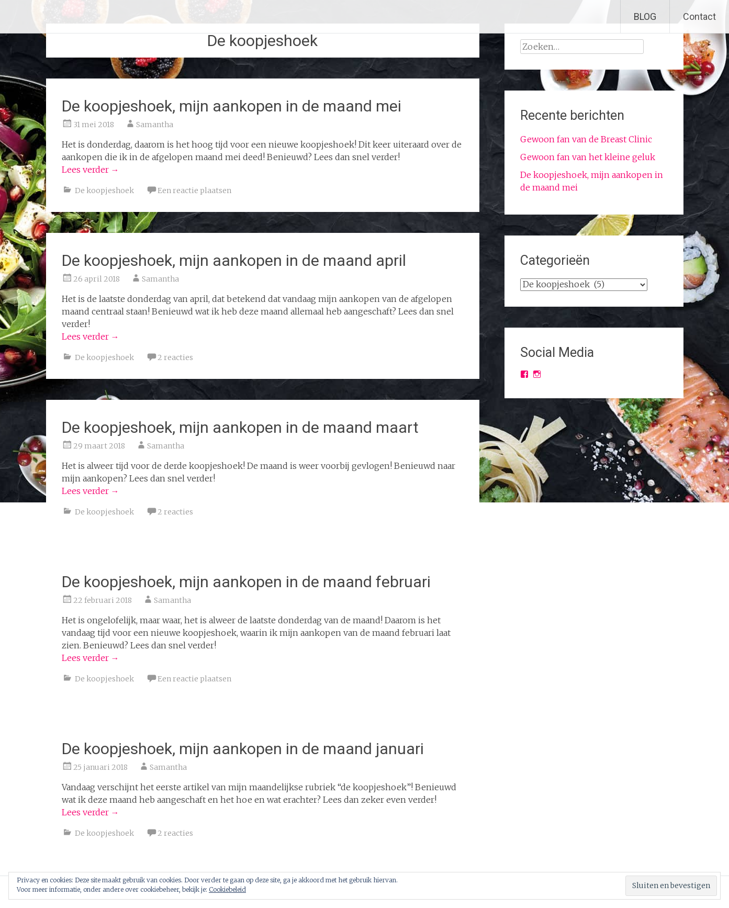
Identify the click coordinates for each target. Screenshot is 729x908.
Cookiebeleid (227, 889)
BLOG (645, 16)
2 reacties (175, 357)
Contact (699, 16)
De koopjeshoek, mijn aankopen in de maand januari (243, 748)
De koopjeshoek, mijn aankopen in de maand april (234, 260)
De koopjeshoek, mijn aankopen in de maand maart (240, 427)
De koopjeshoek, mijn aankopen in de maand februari (246, 582)
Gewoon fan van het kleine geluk (587, 157)
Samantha (154, 124)
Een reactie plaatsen (194, 190)
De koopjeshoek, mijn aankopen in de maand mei (231, 106)
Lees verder (90, 169)
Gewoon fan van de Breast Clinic (586, 139)
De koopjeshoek (104, 190)
